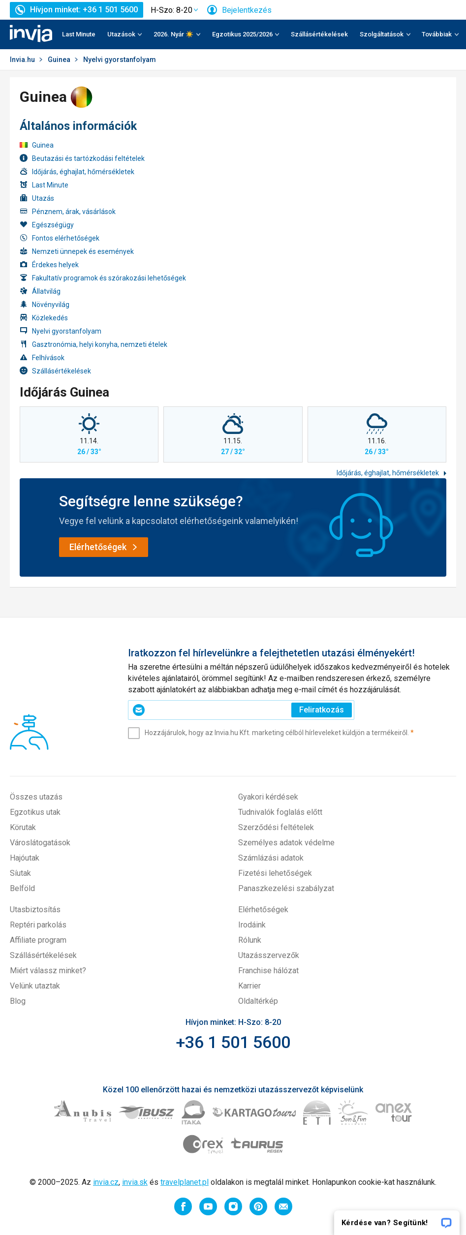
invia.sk (135, 1182)
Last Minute (78, 34)
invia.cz (106, 1182)
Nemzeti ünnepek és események (77, 251)
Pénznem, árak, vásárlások (68, 211)
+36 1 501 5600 (233, 1042)
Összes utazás (36, 797)
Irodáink (252, 924)
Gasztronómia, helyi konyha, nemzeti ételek (93, 344)
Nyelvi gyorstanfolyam (60, 331)
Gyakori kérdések (268, 797)
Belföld (22, 888)
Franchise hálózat (268, 970)
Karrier (249, 985)
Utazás (37, 198)
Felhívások (42, 357)
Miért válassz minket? (48, 970)
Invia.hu (22, 59)
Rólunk (249, 940)
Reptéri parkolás (38, 924)
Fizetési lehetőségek (275, 873)
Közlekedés (44, 317)
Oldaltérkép (258, 1001)
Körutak (23, 827)
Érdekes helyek (49, 264)
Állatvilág (40, 291)
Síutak (20, 873)
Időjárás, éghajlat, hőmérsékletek (77, 171)
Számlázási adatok (271, 858)
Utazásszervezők (268, 955)
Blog (18, 1001)
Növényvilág (44, 304)
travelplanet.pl (184, 1182)
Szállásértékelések (319, 34)
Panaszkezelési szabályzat (286, 888)
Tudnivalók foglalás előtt (280, 812)
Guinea (59, 59)
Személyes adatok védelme (286, 842)
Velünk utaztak (35, 985)
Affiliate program (38, 940)
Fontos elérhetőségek (59, 238)
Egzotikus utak (35, 812)
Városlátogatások (40, 842)
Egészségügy (47, 224)
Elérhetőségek (263, 909)
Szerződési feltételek (276, 827)
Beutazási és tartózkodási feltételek (82, 158)
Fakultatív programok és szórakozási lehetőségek (103, 278)
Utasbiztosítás (35, 909)
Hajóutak (24, 858)
